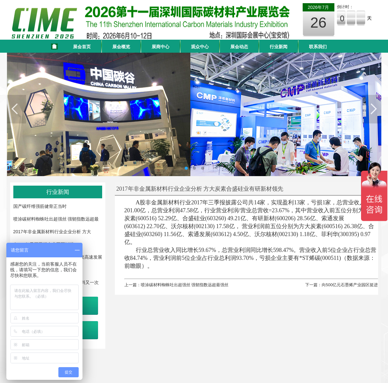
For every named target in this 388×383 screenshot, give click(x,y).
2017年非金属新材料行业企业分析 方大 (52, 231)
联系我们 (318, 46)
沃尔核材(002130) (193, 226)
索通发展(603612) (210, 234)
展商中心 (160, 46)
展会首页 (82, 46)
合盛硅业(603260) (204, 218)
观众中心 (200, 46)
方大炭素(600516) (321, 226)
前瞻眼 (132, 266)
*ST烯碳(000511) (320, 258)
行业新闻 (278, 46)
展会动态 (239, 46)
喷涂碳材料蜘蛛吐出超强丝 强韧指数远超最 (56, 218)
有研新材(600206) (274, 218)
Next (371, 109)
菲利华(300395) (340, 234)
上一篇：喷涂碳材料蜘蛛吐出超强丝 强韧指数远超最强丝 (176, 284)
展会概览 (121, 46)
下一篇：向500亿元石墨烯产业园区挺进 (341, 284)
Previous (16, 109)
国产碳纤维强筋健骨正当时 (40, 206)
